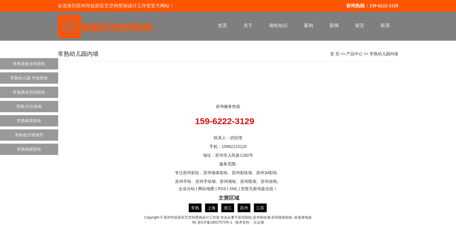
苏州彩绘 (245, 217)
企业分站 (187, 188)
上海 (211, 208)
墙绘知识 (278, 25)
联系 (385, 25)
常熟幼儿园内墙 (384, 53)
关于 (248, 25)
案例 (308, 25)
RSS (222, 188)
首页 (222, 25)
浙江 (228, 208)
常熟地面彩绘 (29, 149)
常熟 (195, 208)
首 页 (334, 53)
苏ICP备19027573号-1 (214, 222)
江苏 (260, 208)
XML (233, 188)
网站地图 (206, 188)
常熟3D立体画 (29, 106)
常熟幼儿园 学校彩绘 (29, 78)
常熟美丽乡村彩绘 (29, 64)
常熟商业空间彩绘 (29, 92)
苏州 (244, 208)
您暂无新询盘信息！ (259, 188)
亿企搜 (259, 222)
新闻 (334, 25)
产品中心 (354, 53)
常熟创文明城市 (29, 135)
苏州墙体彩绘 (281, 217)
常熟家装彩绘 (29, 121)
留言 (359, 25)
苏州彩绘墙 (261, 217)
